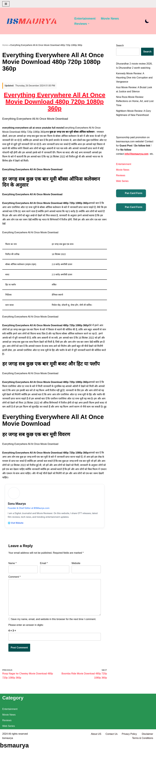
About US (96, 752)
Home (5, 45)
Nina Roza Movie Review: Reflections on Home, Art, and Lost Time (132, 101)
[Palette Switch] (147, 21)
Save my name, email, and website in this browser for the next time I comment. (53, 626)
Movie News (110, 18)
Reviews (120, 180)
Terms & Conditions (142, 756)
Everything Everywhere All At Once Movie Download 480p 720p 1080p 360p (54, 102)
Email (44, 570)
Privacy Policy (129, 752)
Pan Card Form (131, 198)
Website (76, 570)
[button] (88, 23)
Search (120, 45)
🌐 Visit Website (16, 529)
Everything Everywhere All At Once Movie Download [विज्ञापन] (30, 233)
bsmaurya (7, 756)
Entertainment (85, 18)
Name (12, 570)
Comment (14, 583)
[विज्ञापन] (54, 170)
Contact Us (111, 752)
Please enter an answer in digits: (26, 631)
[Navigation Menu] (5, 3)
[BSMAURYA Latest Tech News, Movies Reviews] (31, 21)
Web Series (122, 186)
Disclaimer (147, 752)
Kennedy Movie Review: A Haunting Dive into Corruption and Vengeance (134, 77)
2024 (5, 752)
